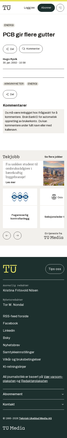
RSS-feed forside (15, 316)
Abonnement (33, 394)
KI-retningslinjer (14, 366)
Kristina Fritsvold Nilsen (20, 290)
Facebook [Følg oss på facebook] (10, 323)
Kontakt (33, 404)
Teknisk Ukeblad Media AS (35, 418)
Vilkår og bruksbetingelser (22, 359)
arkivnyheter (14, 83)
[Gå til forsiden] (7, 8)
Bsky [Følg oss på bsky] (6, 338)
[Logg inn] (29, 8)
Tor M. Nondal (13, 305)
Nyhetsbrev (11, 345)
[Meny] (60, 8)
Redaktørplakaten (34, 381)
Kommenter (31, 48)
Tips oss (54, 269)
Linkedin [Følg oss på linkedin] (9, 330)
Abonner (46, 7)
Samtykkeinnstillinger (18, 352)
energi (9, 25)
